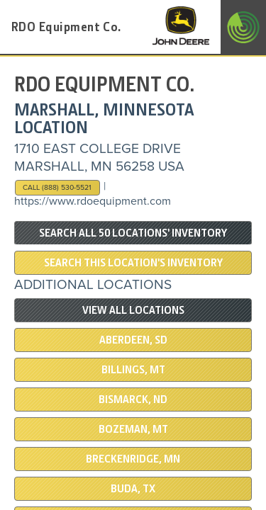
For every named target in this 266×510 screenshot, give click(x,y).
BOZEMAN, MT (133, 429)
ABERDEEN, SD (133, 340)
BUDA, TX (133, 488)
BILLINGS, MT (133, 369)
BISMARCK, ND (133, 399)
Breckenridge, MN (133, 459)
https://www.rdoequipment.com (92, 201)
